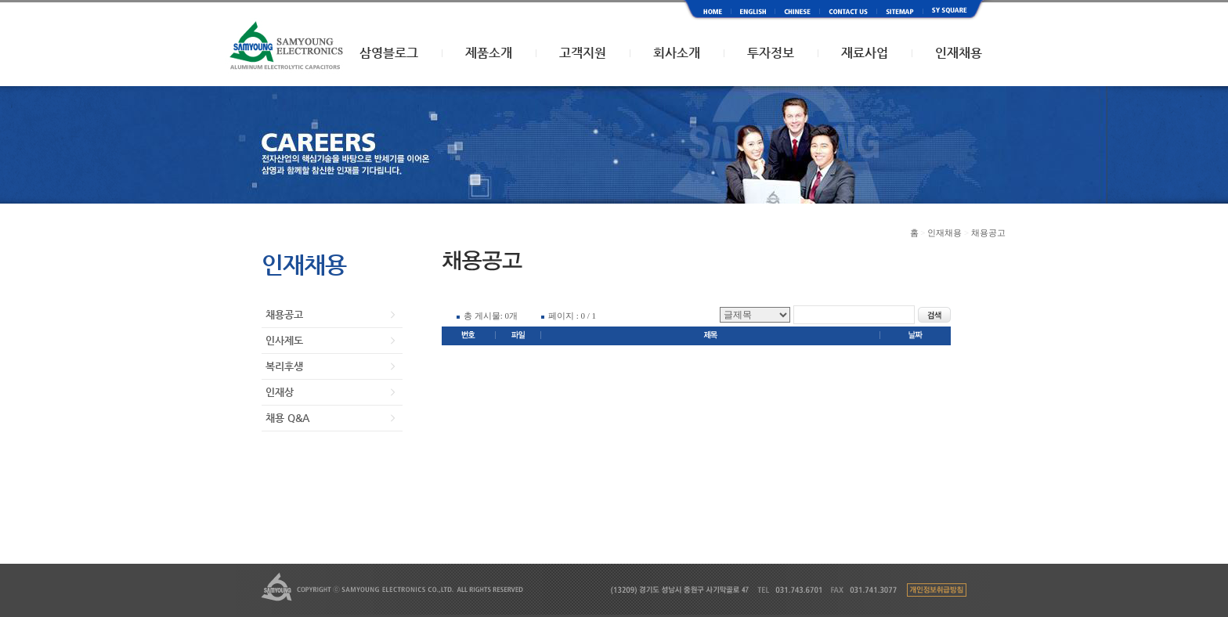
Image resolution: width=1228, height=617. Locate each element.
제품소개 (488, 52)
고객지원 (582, 52)
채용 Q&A (287, 418)
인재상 (279, 392)
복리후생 (284, 366)
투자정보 (770, 52)
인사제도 (284, 340)
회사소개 (676, 52)
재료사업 (864, 52)
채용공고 (284, 314)
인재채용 (958, 52)
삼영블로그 (388, 52)
